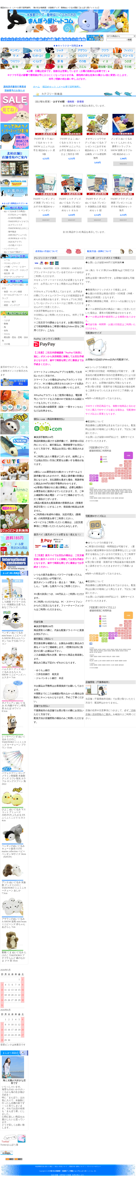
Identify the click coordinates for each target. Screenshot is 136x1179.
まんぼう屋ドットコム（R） (73, 1171)
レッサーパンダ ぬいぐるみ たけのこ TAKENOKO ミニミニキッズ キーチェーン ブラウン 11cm (14, 742)
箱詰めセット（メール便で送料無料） (61, 86)
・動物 (5, 324)
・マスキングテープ (11, 263)
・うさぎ (6, 320)
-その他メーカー (15, 245)
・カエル (6, 334)
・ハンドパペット (10, 249)
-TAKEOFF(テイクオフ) (18, 221)
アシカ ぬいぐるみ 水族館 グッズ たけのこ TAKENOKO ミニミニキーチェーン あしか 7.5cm (14, 888)
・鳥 (4, 327)
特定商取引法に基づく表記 (43, 1166)
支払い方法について (61, 1166)
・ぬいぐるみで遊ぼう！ (13, 252)
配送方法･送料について (76, 1166)
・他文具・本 (8, 273)
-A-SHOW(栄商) (15, 218)
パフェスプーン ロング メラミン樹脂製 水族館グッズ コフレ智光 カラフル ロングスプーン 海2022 (14, 778)
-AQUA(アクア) (14, 242)
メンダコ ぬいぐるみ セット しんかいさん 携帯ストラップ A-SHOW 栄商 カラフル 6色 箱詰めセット (121, 146)
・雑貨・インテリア (11, 305)
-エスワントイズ (15, 225)
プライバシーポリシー (94, 1166)
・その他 (6, 344)
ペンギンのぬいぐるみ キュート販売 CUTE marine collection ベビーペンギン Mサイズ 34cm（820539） (14, 851)
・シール (6, 260)
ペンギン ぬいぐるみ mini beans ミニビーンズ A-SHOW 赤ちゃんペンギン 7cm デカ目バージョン (14, 638)
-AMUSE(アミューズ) (17, 235)
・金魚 (5, 330)
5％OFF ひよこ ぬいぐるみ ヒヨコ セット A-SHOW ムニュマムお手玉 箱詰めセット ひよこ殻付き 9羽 (70, 146)
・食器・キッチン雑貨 (12, 292)
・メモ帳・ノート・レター (14, 267)
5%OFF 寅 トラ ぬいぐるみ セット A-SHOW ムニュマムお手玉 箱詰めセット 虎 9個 (44, 146)
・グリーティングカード (13, 277)
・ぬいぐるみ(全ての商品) (13, 211)
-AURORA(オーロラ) (17, 238)
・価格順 (69, 101)
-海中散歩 (12, 232)
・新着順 (79, 101)
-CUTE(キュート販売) (17, 215)
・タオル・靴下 (9, 302)
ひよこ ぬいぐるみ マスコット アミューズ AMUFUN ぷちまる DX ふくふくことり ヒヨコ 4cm (14, 815)
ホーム (36, 86)
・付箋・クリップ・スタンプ (15, 270)
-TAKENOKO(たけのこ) (18, 228)
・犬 (4, 317)
